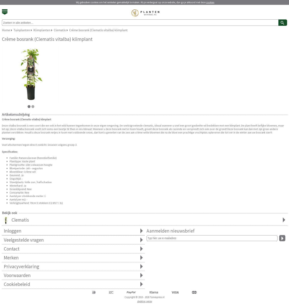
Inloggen (73, 231)
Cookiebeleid (73, 284)
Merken (73, 257)
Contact (73, 249)
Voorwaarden (73, 275)
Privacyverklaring (73, 266)
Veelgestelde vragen (73, 240)
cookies (210, 2)
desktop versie (144, 301)
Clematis (144, 220)
